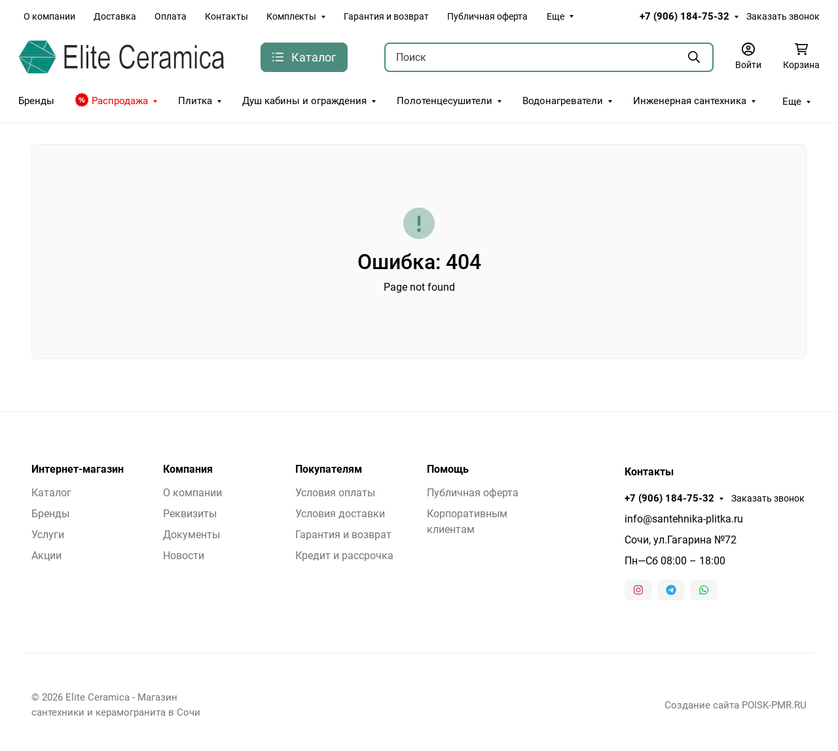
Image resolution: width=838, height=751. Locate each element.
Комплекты (291, 16)
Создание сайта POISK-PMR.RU (736, 705)
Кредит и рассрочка (344, 555)
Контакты (226, 16)
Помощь (448, 469)
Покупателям (328, 469)
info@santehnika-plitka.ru (684, 519)
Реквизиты (190, 513)
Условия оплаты (335, 492)
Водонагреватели (562, 101)
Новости (183, 555)
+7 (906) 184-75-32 (684, 16)
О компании (49, 16)
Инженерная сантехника (689, 101)
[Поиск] (549, 57)
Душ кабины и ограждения (304, 101)
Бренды (36, 101)
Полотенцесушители (444, 101)
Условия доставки (340, 513)
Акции (46, 555)
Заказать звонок (783, 16)
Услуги (47, 534)
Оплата (171, 16)
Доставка (115, 16)
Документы (191, 534)
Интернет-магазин (77, 469)
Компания (188, 469)
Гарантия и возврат (386, 16)
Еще (555, 16)
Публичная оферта (487, 16)
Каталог (51, 492)
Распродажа (111, 100)
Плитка (195, 101)
